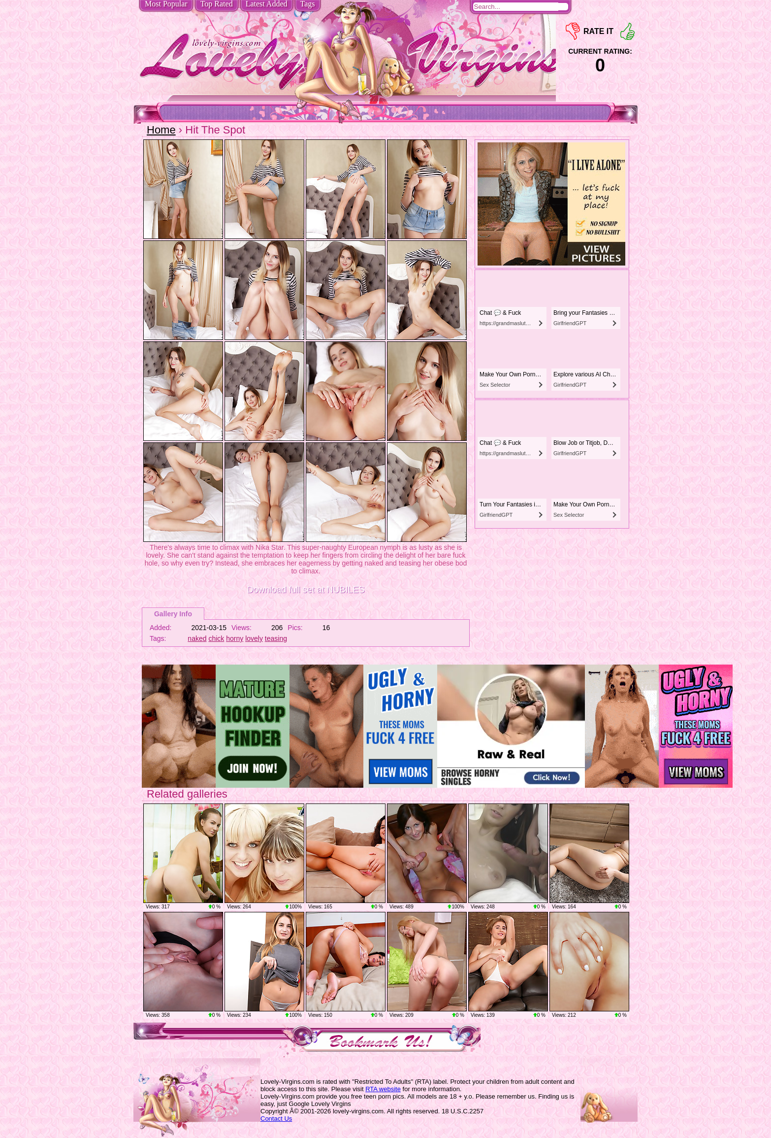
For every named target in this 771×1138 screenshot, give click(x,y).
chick (216, 638)
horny (234, 638)
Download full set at (305, 590)
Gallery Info (173, 614)
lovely (254, 638)
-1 (573, 31)
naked (197, 638)
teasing (276, 638)
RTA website (383, 1089)
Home (161, 130)
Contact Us (276, 1118)
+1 (627, 31)
